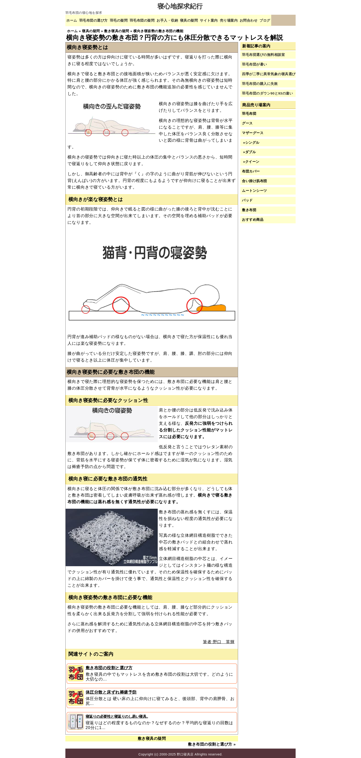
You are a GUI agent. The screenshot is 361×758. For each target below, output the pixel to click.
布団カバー (251, 169)
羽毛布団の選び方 (96, 20)
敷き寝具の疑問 (152, 736)
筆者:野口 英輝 (219, 639)
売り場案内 (245, 20)
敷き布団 (249, 208)
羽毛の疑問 (124, 20)
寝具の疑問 (201, 20)
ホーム (72, 20)
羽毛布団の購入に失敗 (260, 81)
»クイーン (250, 159)
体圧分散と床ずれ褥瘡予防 (111, 690)
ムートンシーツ (254, 188)
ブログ (285, 20)
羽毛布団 (249, 111)
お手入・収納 (177, 20)
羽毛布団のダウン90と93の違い (267, 91)
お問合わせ (267, 20)
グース (247, 121)
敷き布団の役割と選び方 (109, 665)
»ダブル (249, 150)
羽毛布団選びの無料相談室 (263, 53)
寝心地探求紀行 (180, 6)
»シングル (250, 140)
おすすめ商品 (252, 217)
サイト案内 (223, 20)
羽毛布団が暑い (254, 62)
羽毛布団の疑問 (149, 20)
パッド (247, 198)
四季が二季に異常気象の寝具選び (269, 72)
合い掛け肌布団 (254, 179)
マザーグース (252, 130)
